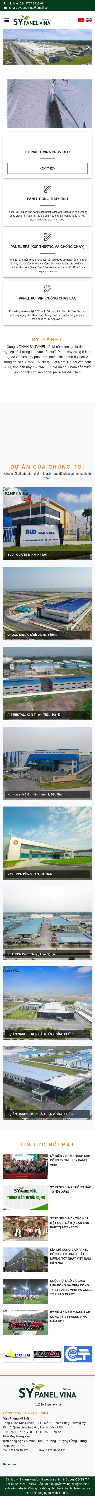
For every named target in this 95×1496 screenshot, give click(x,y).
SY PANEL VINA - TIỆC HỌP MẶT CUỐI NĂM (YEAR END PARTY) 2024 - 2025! (69, 1223)
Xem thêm (47, 168)
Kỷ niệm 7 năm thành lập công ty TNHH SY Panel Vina (70, 1160)
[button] (6, 47)
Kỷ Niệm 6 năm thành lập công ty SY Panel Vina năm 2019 (70, 1317)
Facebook (9, 1464)
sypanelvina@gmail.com (34, 7)
